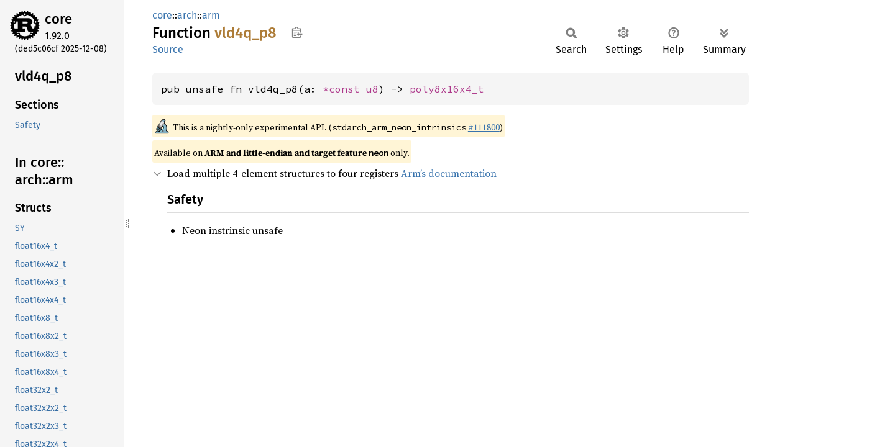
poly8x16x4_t (447, 89)
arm (211, 15)
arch (187, 15)
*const (344, 89)
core (58, 19)
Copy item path (297, 32)
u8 (372, 89)
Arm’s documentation (449, 173)
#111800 (484, 127)
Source (167, 49)
